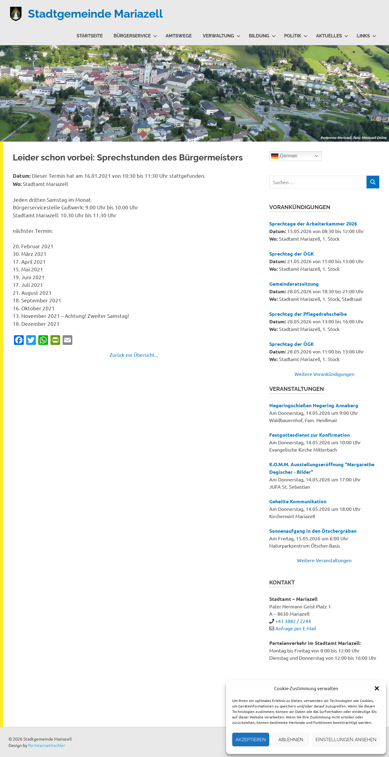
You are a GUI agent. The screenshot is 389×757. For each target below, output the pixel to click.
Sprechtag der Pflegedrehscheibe (308, 314)
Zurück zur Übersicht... (134, 355)
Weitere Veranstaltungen (324, 560)
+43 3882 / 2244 (293, 621)
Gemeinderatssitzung (294, 283)
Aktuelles (332, 36)
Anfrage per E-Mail (295, 628)
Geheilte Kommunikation (297, 501)
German (284, 156)
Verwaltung (221, 36)
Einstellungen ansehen (346, 739)
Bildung (262, 36)
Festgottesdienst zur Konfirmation (309, 435)
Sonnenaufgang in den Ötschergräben (312, 531)
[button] (377, 688)
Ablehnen (290, 739)
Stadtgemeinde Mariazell (98, 13)
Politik (296, 36)
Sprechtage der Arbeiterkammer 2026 (313, 223)
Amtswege (179, 36)
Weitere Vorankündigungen (324, 374)
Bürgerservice (135, 36)
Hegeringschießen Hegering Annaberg (313, 405)
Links (366, 36)
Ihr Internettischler (46, 745)
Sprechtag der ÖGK (291, 253)
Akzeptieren (251, 739)
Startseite (90, 36)
